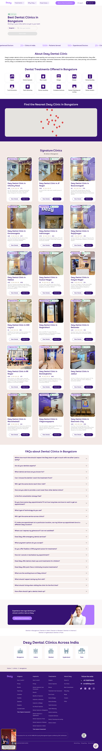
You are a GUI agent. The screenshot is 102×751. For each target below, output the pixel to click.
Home (9, 668)
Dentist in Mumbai (57, 630)
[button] (17, 179)
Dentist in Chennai (70, 630)
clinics (15, 668)
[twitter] (81, 688)
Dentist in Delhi (45, 630)
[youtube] (85, 688)
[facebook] (89, 688)
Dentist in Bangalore (32, 630)
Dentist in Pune (58, 632)
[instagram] (94, 688)
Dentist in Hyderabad (46, 632)
